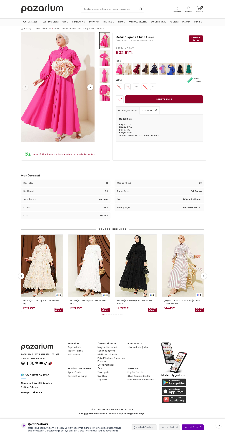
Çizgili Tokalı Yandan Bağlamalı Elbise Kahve (182, 302)
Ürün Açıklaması (127, 110)
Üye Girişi (102, 376)
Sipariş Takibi (74, 372)
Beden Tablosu (194, 80)
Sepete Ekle (164, 99)
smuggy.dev (86, 413)
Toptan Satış (74, 347)
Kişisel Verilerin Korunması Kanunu (111, 360)
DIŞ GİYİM (94, 21)
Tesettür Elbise (68, 28)
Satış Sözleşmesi (106, 350)
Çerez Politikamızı (87, 430)
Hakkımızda (74, 354)
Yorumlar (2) (149, 110)
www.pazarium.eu (31, 392)
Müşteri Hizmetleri (107, 347)
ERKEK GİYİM (78, 21)
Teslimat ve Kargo (77, 376)
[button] (26, 87)
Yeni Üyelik (103, 372)
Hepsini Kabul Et (193, 427)
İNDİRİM (198, 21)
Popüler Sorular (136, 372)
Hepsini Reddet (169, 427)
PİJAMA (186, 21)
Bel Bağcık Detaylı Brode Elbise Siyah (134, 302)
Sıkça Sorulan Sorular (139, 376)
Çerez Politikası (106, 364)
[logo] (42, 9)
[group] (58, 87)
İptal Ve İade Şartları (138, 347)
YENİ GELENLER (30, 21)
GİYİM (65, 21)
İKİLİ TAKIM (108, 21)
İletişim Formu (75, 350)
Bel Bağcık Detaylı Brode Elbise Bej (41, 302)
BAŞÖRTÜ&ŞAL (158, 21)
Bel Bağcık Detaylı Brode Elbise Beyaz (88, 302)
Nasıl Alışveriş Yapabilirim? (141, 379)
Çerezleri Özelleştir (144, 427)
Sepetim (102, 379)
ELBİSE (121, 21)
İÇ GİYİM (174, 21)
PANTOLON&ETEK (137, 21)
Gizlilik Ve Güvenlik (107, 354)
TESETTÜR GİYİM (50, 21)
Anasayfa (27, 28)
